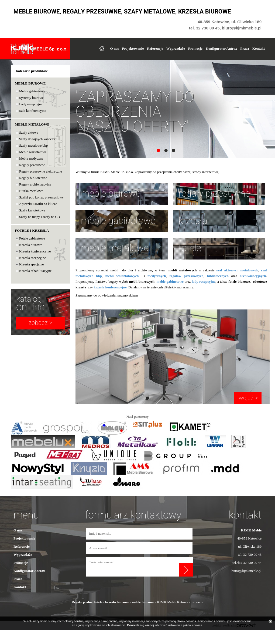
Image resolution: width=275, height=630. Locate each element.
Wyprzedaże (175, 48)
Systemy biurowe (31, 98)
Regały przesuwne (32, 165)
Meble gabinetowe (32, 91)
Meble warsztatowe (32, 152)
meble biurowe (111, 193)
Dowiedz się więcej (140, 625)
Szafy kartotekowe (32, 210)
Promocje (195, 48)
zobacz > (40, 322)
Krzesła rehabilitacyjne (35, 271)
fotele (189, 248)
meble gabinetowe (118, 220)
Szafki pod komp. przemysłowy (41, 197)
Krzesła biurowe (30, 245)
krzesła (192, 220)
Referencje (155, 48)
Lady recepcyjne (30, 104)
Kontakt (258, 48)
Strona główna (101, 49)
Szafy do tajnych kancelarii (38, 139)
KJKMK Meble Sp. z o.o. (39, 48)
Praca (244, 48)
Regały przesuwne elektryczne (40, 171)
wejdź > (247, 398)
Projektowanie (133, 48)
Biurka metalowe (31, 191)
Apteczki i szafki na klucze (38, 204)
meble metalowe (115, 248)
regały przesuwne (214, 193)
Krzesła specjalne (31, 264)
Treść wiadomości (132, 567)
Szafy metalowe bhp (33, 145)
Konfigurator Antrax (221, 48)
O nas (114, 48)
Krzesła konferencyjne (35, 251)
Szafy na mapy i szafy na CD (39, 217)
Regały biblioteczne (33, 178)
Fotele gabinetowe (32, 238)
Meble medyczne (31, 158)
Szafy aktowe (28, 132)
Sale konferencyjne (32, 111)
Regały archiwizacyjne (35, 184)
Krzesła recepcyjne (32, 258)
